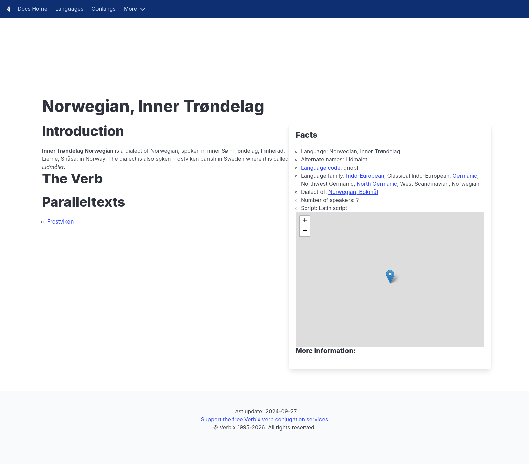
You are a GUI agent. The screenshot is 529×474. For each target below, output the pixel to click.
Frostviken (60, 221)
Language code (320, 167)
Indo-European (365, 175)
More (130, 8)
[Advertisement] (202, 47)
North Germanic (377, 183)
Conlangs (103, 8)
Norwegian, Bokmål (353, 191)
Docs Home (25, 8)
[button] (390, 277)
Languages (69, 8)
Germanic (464, 175)
